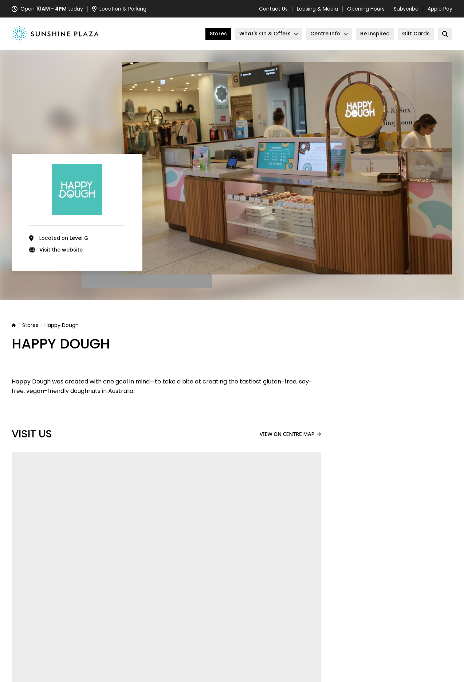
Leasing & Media (317, 8)
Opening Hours (366, 8)
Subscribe (406, 8)
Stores (30, 325)
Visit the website (61, 249)
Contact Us (273, 8)
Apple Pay (440, 8)
